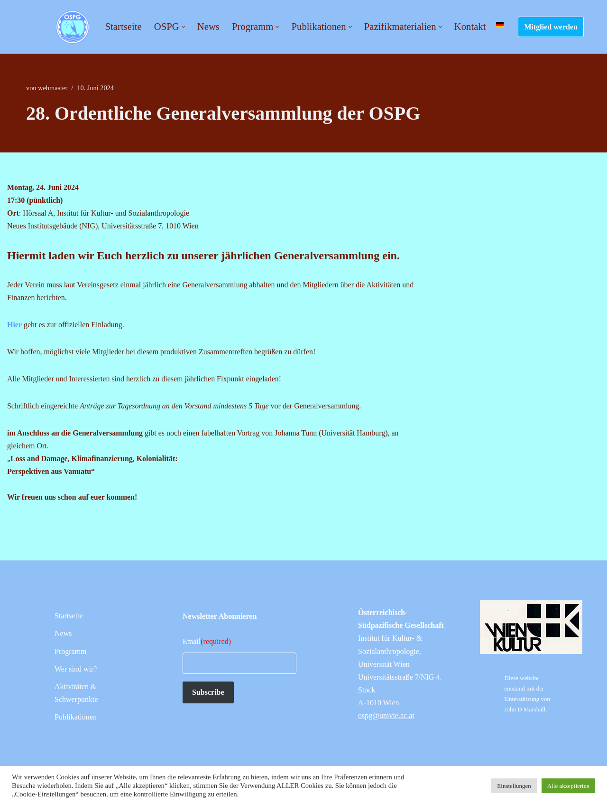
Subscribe (208, 694)
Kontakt (470, 26)
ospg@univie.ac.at (386, 717)
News (208, 26)
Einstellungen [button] (514, 785)
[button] (182, 26)
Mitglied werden (551, 27)
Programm (71, 652)
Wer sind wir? (76, 670)
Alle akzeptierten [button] (568, 785)
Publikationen (76, 718)
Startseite (123, 26)
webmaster (52, 88)
